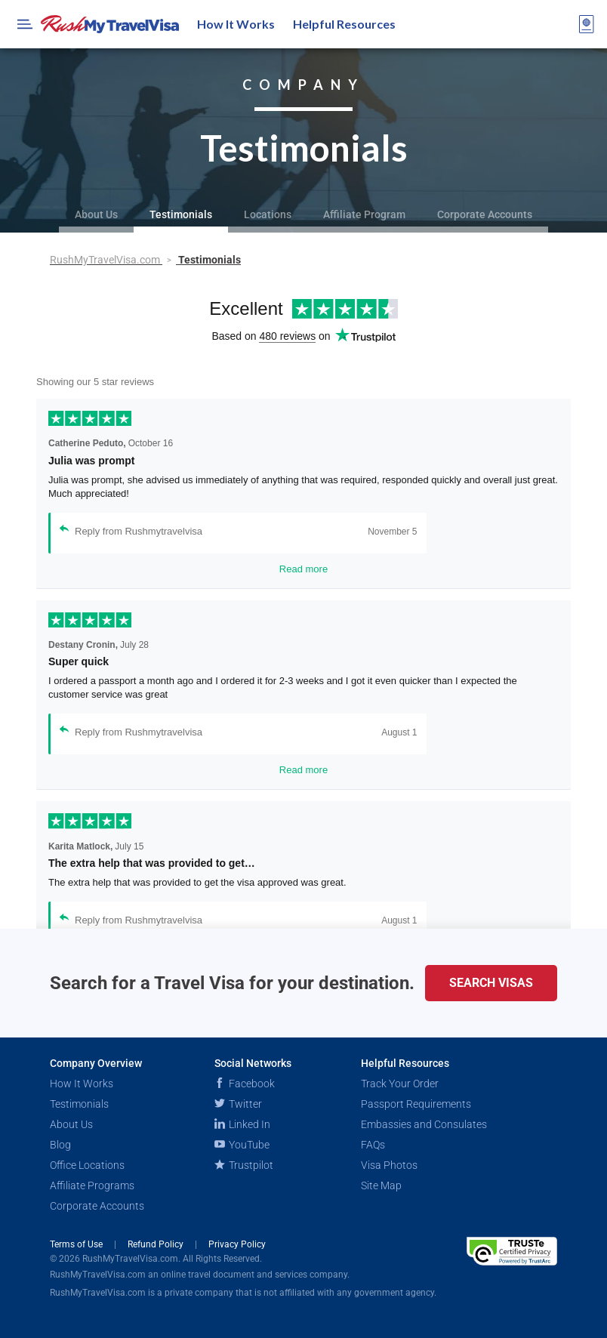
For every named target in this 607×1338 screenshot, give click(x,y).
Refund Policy (157, 1244)
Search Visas (491, 983)
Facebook (244, 1083)
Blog (60, 1145)
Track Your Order (400, 1083)
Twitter (238, 1104)
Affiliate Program (364, 214)
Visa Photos (389, 1165)
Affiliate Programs (92, 1185)
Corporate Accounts (484, 214)
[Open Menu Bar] (25, 24)
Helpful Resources (344, 24)
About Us (96, 214)
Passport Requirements (416, 1104)
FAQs (373, 1145)
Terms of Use (77, 1244)
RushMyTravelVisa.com (106, 260)
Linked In (242, 1124)
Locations (267, 214)
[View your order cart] (586, 24)
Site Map (381, 1185)
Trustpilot (243, 1165)
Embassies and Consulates (424, 1124)
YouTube (242, 1145)
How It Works (236, 24)
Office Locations (87, 1165)
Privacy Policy (237, 1244)
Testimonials (180, 214)
